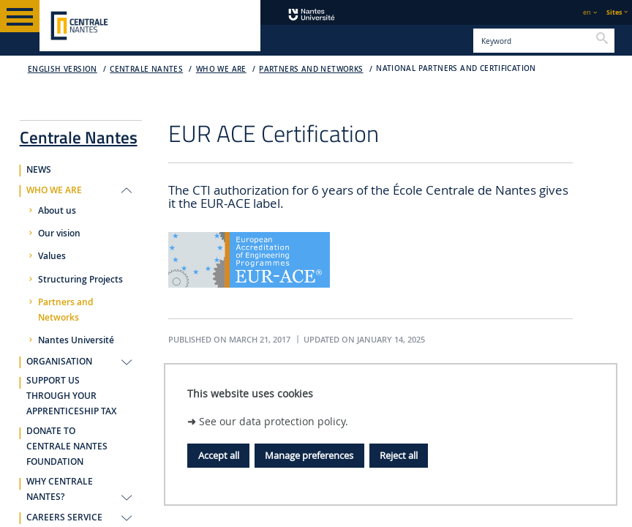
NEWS (38, 170)
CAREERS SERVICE (64, 517)
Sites (614, 12)
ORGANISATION (59, 361)
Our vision (59, 233)
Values (52, 256)
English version (62, 69)
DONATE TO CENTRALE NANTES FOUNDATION (67, 446)
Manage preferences (309, 455)
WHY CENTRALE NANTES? (59, 489)
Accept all (218, 455)
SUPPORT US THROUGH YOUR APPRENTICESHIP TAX (71, 396)
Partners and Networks (311, 69)
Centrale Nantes (146, 69)
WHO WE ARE (221, 69)
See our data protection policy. (273, 421)
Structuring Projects (80, 279)
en (587, 12)
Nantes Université (76, 340)
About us (57, 211)
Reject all (399, 455)
